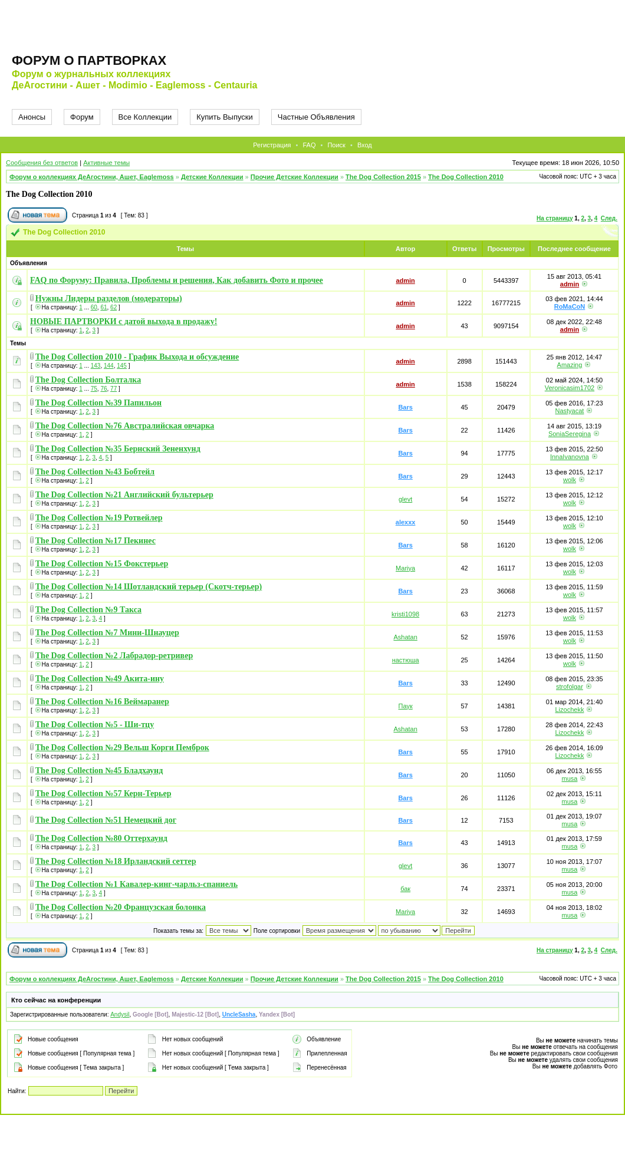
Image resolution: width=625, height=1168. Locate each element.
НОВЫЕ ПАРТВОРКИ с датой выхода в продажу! (123, 321)
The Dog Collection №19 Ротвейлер (99, 517)
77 (113, 388)
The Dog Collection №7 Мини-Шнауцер (107, 632)
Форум (82, 117)
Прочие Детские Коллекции (294, 176)
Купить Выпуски (224, 117)
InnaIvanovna (569, 456)
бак (405, 888)
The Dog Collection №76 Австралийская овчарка (125, 425)
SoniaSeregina (569, 433)
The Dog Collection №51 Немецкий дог (105, 820)
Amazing (570, 364)
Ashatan (405, 637)
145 (122, 365)
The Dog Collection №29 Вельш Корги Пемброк (122, 747)
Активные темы (106, 162)
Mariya (405, 568)
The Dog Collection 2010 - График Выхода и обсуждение (137, 356)
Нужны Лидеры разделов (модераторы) (108, 298)
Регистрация (272, 145)
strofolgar (569, 686)
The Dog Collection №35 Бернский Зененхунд (117, 448)
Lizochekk (569, 709)
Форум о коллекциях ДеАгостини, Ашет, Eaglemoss (91, 176)
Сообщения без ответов (42, 162)
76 (103, 388)
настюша (405, 660)
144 (109, 365)
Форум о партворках (89, 60)
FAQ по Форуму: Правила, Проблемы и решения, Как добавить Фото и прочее (176, 280)
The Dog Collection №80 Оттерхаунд (101, 838)
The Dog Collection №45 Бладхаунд (99, 770)
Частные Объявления (316, 117)
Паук (406, 706)
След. (609, 218)
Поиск (336, 145)
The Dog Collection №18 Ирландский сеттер (115, 861)
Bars (405, 407)
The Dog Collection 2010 (466, 176)
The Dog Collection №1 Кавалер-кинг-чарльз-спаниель (136, 884)
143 (96, 365)
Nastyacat (569, 410)
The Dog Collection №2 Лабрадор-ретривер (114, 655)
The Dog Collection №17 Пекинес (95, 540)
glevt (405, 499)
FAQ (308, 145)
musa (570, 778)
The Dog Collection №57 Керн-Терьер (103, 793)
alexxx (406, 522)
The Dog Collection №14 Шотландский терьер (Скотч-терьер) (148, 586)
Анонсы (31, 117)
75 (94, 388)
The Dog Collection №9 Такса (88, 609)
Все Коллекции (145, 117)
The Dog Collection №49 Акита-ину (99, 678)
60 (94, 307)
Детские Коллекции (212, 176)
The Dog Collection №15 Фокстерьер (101, 563)
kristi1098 (405, 614)
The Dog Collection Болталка (88, 379)
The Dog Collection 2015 (383, 176)
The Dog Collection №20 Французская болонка (120, 907)
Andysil (119, 1014)
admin (405, 280)
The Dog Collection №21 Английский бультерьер (124, 494)
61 (103, 307)
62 (113, 307)
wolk (569, 479)
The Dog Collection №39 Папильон (98, 402)
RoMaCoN (569, 306)
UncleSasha (239, 1014)
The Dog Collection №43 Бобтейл (94, 471)
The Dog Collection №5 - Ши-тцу (94, 724)
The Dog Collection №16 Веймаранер (102, 701)
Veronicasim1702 (569, 387)
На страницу (555, 218)
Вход (364, 145)
